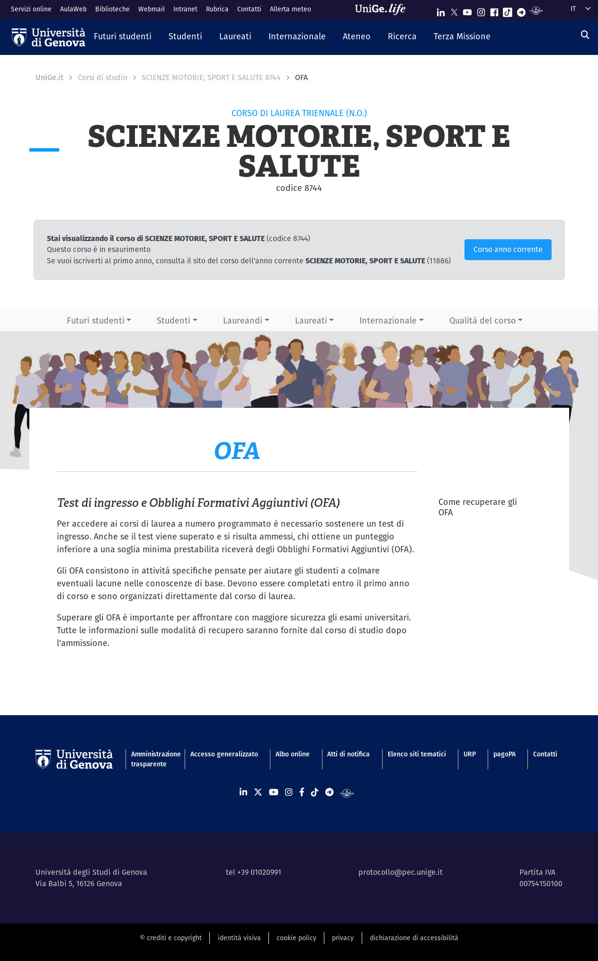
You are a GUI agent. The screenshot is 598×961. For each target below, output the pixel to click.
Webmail (151, 9)
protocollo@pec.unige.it (400, 872)
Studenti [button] (173, 320)
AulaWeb (73, 9)
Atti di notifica (348, 754)
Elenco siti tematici (417, 754)
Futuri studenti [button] (96, 320)
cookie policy (296, 938)
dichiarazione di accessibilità (414, 938)
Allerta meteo (290, 9)
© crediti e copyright (171, 938)
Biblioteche (112, 9)
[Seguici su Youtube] (467, 10)
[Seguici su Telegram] (521, 10)
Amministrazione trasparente (152, 759)
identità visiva (239, 938)
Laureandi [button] (242, 320)
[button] (122, 37)
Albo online (293, 754)
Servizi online (31, 9)
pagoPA (504, 754)
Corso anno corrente (508, 249)
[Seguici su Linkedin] (441, 10)
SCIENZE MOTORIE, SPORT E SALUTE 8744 (211, 77)
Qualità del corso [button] (482, 320)
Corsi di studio (102, 77)
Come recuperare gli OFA (477, 507)
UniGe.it (49, 77)
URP (470, 754)
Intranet (185, 9)
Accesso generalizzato (224, 754)
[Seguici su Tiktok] (507, 10)
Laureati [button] (311, 320)
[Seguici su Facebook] (494, 10)
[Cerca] (585, 35)
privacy (343, 938)
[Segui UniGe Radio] (536, 10)
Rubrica (217, 9)
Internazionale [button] (388, 320)
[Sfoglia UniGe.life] (383, 9)
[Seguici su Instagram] (481, 10)
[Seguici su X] (454, 10)
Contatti (249, 9)
